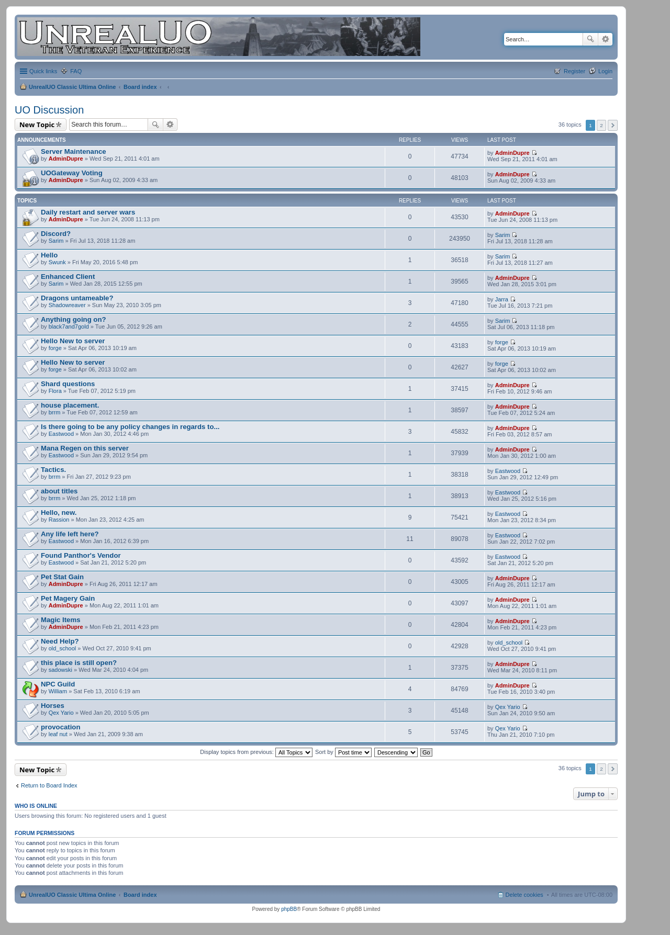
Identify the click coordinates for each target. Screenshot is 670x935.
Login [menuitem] (605, 71)
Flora (55, 391)
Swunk (57, 262)
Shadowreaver (67, 305)
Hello (49, 255)
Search (590, 39)
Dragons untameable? (77, 298)
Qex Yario (61, 712)
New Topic (36, 124)
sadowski (60, 670)
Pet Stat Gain (62, 577)
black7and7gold (69, 326)
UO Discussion (49, 110)
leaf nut (58, 734)
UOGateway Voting (72, 173)
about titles (59, 491)
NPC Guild (58, 684)
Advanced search (605, 39)
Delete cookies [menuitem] (524, 895)
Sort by (343, 752)
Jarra (501, 299)
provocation (60, 727)
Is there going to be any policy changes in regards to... (130, 427)
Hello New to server (73, 341)
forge (55, 348)
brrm (55, 412)
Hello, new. (58, 512)
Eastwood (61, 434)
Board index (140, 87)
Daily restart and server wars (88, 212)
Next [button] (613, 125)
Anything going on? (73, 319)
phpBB (289, 909)
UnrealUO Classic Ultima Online (72, 87)
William (58, 691)
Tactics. (53, 470)
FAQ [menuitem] (76, 71)
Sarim (56, 241)
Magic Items (61, 620)
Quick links (43, 71)
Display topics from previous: (256, 752)
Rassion (59, 519)
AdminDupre (66, 158)
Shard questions (68, 384)
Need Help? (60, 641)
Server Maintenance (73, 151)
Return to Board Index (49, 785)
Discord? (56, 234)
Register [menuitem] (574, 71)
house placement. (70, 405)
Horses (52, 705)
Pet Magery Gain (68, 598)
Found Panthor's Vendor (81, 555)
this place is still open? (79, 663)
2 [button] (601, 125)
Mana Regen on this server (85, 448)
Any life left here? (70, 534)
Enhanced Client (68, 276)
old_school (62, 648)
